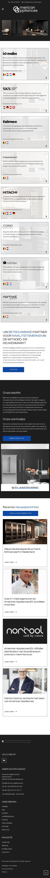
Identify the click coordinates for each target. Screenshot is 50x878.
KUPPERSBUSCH (8, 816)
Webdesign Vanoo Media (9, 866)
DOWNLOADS (7, 849)
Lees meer (10, 562)
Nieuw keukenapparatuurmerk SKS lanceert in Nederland (22, 550)
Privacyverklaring (7, 869)
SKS (3, 810)
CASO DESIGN (7, 823)
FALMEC (5, 813)
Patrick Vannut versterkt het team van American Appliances (24, 700)
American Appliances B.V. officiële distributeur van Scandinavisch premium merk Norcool (23, 651)
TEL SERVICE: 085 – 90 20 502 (13, 794)
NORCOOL (6, 830)
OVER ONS (6, 842)
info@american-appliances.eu (32, 2)
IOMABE (5, 806)
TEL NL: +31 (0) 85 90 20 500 (12, 786)
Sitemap (4, 872)
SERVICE (5, 845)
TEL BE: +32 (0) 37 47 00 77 (12, 790)
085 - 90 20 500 (15, 2)
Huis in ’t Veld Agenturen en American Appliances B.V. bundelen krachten (24, 601)
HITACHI (5, 820)
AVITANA (5, 826)
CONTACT (6, 852)
